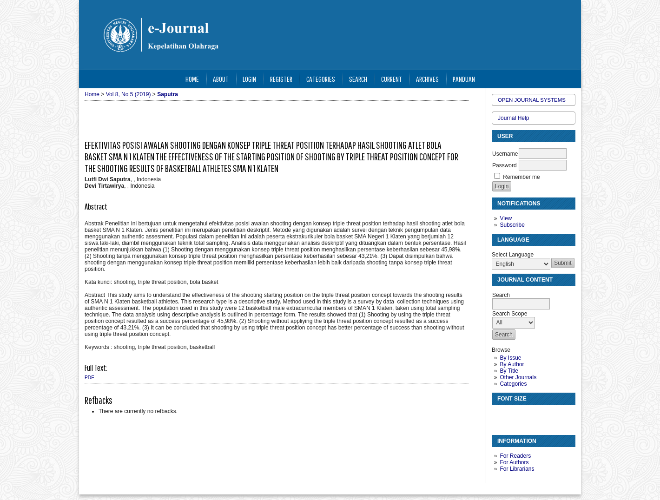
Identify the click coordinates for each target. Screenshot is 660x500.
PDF (89, 377)
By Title (509, 371)
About (221, 78)
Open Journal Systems (532, 100)
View (506, 218)
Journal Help (513, 118)
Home (192, 78)
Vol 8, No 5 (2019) (128, 94)
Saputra (167, 94)
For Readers (515, 456)
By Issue (510, 358)
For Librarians (517, 469)
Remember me (521, 177)
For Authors (514, 462)
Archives (427, 78)
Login (249, 78)
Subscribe (512, 225)
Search (358, 78)
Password (504, 165)
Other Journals (518, 377)
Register (281, 78)
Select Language (513, 254)
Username (505, 154)
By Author (512, 364)
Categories (513, 384)
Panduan (464, 78)
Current (391, 78)
